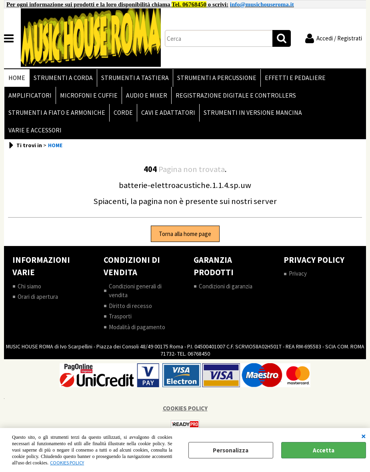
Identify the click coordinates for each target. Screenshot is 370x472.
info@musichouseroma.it (262, 4)
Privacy (298, 273)
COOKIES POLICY (67, 463)
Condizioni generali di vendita (135, 290)
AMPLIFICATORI (30, 95)
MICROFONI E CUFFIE (89, 95)
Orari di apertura (38, 296)
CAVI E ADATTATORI (168, 112)
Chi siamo (29, 286)
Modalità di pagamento (137, 327)
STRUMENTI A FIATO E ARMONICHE (56, 112)
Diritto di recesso (130, 306)
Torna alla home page (185, 234)
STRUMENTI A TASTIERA (135, 78)
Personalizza (230, 450)
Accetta (323, 450)
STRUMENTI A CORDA (63, 78)
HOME (16, 78)
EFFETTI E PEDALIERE (295, 78)
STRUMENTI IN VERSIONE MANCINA (253, 112)
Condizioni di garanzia (225, 286)
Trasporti (120, 316)
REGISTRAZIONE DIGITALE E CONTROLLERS (236, 95)
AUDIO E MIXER (146, 95)
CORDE (123, 112)
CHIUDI (363, 436)
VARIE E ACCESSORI (35, 130)
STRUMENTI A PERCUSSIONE (216, 78)
